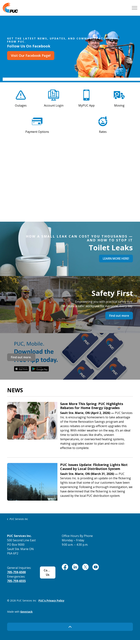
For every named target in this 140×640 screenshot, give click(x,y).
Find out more (119, 315)
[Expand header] (134, 8)
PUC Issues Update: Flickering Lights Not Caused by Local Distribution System (94, 467)
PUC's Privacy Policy (51, 600)
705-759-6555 (16, 581)
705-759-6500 (16, 572)
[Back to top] (70, 627)
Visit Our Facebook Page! (30, 55)
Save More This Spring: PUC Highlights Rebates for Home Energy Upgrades (91, 406)
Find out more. (21, 357)
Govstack (26, 611)
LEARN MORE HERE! (116, 258)
